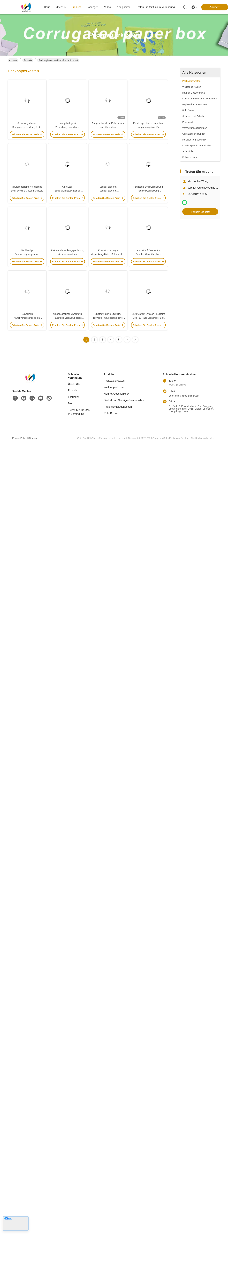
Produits (28, 60)
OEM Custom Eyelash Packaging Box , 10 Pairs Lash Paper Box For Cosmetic (148, 318)
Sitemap (32, 438)
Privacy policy (19, 438)
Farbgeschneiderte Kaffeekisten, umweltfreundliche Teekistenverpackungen (107, 127)
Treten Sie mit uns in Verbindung (79, 412)
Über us (61, 7)
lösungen (92, 7)
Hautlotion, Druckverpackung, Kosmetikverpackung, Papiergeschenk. (148, 190)
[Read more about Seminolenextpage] (127, 340)
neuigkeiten (124, 7)
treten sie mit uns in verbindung (155, 7)
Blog (70, 403)
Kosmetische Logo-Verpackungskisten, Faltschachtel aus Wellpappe (108, 254)
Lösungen (73, 397)
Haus (47, 7)
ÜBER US (74, 384)
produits (76, 7)
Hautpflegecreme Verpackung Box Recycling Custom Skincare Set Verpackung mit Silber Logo (27, 190)
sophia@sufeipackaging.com (204, 187)
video (107, 7)
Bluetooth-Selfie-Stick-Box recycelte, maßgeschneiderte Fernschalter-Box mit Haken (108, 318)
